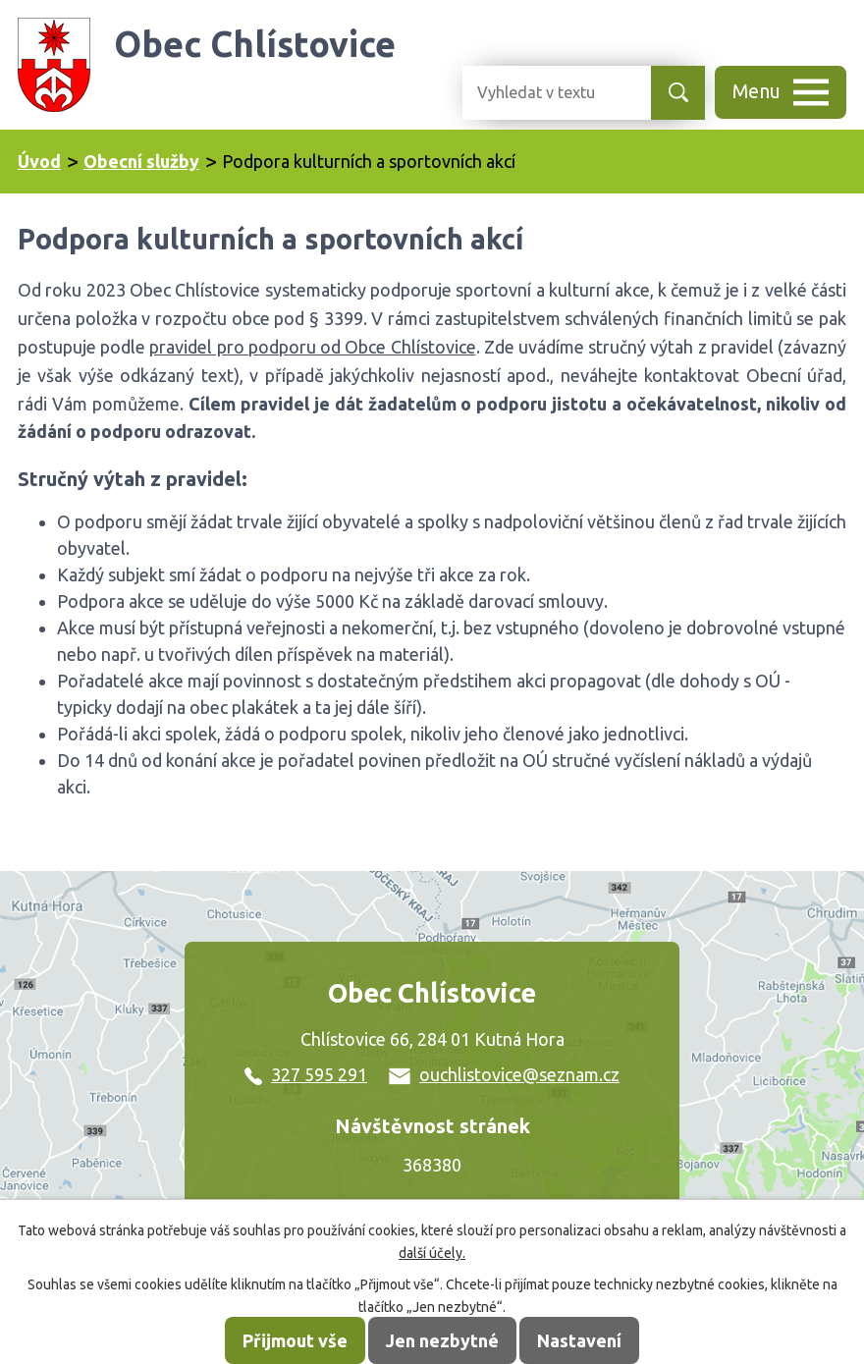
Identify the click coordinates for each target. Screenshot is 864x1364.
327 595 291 (305, 1074)
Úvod (39, 161)
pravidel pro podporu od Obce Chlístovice (312, 346)
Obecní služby (141, 161)
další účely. (432, 1253)
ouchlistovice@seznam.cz (504, 1074)
